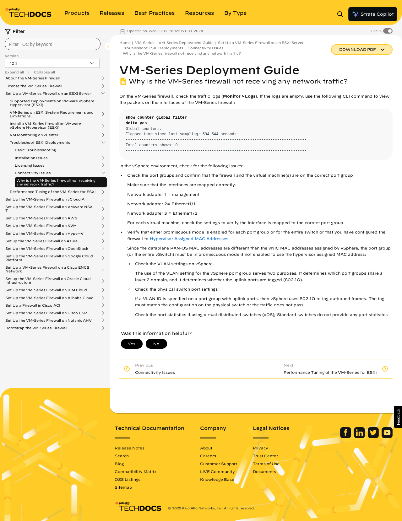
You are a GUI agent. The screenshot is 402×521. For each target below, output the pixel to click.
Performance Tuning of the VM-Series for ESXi (52, 192)
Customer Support (218, 463)
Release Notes (129, 448)
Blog (119, 463)
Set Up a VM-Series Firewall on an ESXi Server (48, 93)
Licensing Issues (29, 165)
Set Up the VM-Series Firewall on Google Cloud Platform (49, 258)
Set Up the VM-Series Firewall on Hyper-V (44, 233)
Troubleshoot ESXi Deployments (40, 142)
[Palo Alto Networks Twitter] (374, 436)
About (206, 448)
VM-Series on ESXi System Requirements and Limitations (52, 114)
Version (12, 56)
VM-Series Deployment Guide (186, 42)
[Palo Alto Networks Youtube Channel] (387, 436)
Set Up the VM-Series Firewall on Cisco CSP (46, 313)
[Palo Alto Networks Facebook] (346, 436)
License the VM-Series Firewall (33, 86)
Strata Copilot (373, 14)
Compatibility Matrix (135, 471)
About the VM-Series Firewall (32, 78)
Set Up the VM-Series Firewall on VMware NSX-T (49, 208)
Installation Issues (31, 158)
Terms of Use (266, 463)
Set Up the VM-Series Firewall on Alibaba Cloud (49, 298)
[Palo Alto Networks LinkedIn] (360, 436)
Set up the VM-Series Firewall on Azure (41, 241)
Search (122, 456)
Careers (208, 456)
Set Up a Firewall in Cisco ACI (32, 305)
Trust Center (265, 456)
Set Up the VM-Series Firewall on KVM (41, 226)
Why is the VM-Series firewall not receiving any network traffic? (55, 182)
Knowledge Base (217, 479)
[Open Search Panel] (342, 14)
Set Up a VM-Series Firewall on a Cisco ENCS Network (47, 269)
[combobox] (52, 44)
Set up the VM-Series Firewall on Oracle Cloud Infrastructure (48, 280)
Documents (264, 471)
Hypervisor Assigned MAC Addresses (189, 238)
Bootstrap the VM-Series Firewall (36, 328)
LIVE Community (217, 471)
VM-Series (144, 42)
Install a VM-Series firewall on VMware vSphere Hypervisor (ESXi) (45, 125)
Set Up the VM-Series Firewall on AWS (41, 218)
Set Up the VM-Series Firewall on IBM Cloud (46, 290)
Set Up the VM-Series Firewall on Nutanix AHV (48, 320)
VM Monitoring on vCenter (34, 135)
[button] (398, 417)
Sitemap (123, 487)
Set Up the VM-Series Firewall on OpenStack (46, 248)
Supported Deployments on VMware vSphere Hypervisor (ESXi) (52, 103)
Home (125, 42)
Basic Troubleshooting (35, 150)
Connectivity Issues (33, 173)
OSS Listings (127, 479)
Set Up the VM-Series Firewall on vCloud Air (46, 199)
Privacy (260, 448)
